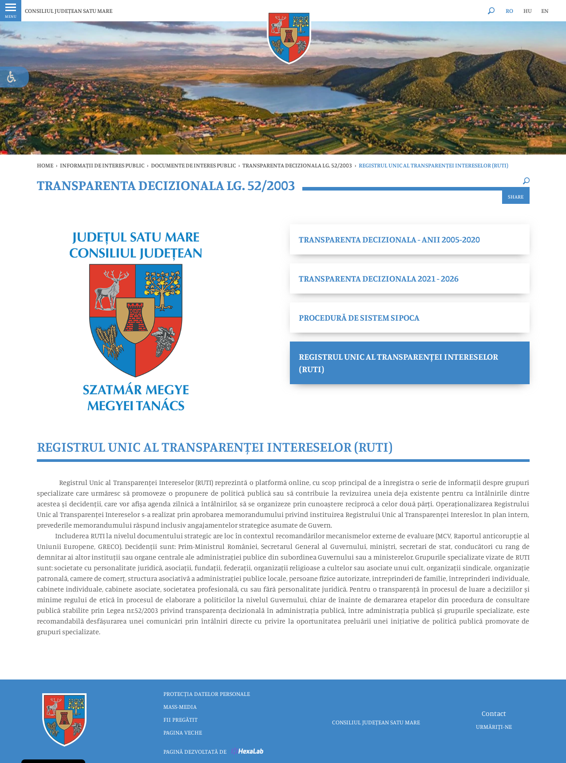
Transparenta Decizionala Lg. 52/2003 (297, 165)
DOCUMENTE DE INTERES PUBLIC (193, 165)
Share (516, 196)
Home (45, 165)
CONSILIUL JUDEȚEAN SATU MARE (68, 10)
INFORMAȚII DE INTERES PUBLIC (102, 165)
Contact (494, 713)
